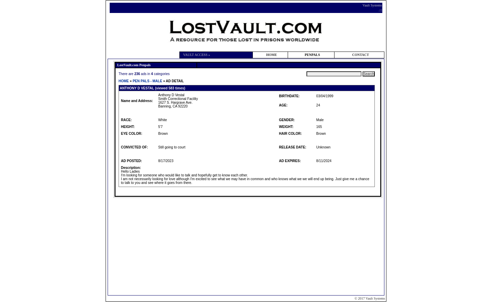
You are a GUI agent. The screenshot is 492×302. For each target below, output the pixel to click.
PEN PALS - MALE (147, 81)
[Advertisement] (247, 246)
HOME (271, 55)
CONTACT (360, 55)
